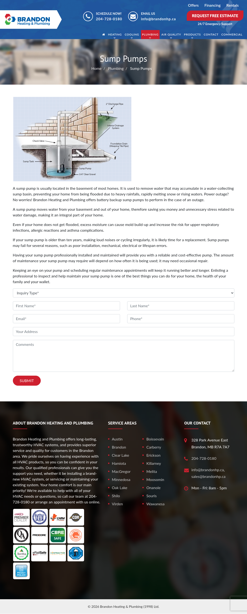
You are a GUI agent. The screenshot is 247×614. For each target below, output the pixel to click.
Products (192, 34)
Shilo (116, 495)
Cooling (132, 34)
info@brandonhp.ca (158, 19)
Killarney (153, 463)
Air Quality (171, 34)
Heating (115, 34)
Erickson (153, 455)
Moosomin (155, 479)
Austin (117, 439)
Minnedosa (121, 479)
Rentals (232, 5)
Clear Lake (120, 455)
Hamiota (119, 463)
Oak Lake (119, 487)
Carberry (153, 447)
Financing (212, 5)
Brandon (119, 447)
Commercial (231, 34)
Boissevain (155, 439)
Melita (151, 471)
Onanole (153, 487)
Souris (151, 495)
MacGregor (121, 471)
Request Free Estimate (215, 15)
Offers (193, 5)
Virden (117, 503)
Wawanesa (155, 503)
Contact (211, 34)
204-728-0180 (109, 19)
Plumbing (150, 34)
